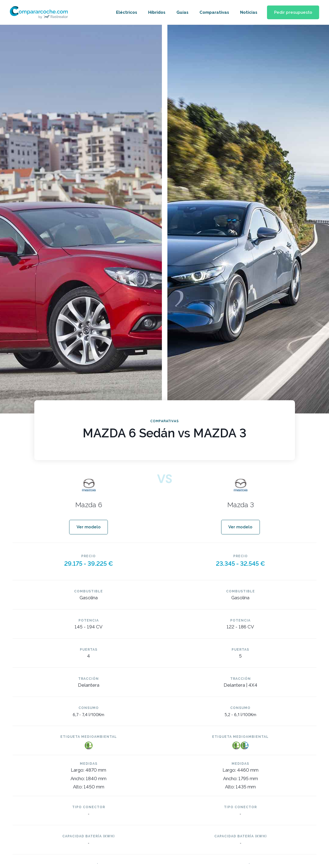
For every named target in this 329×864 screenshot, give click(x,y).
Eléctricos (124, 12)
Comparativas (212, 12)
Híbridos (154, 12)
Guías (180, 12)
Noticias (246, 12)
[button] (292, 12)
